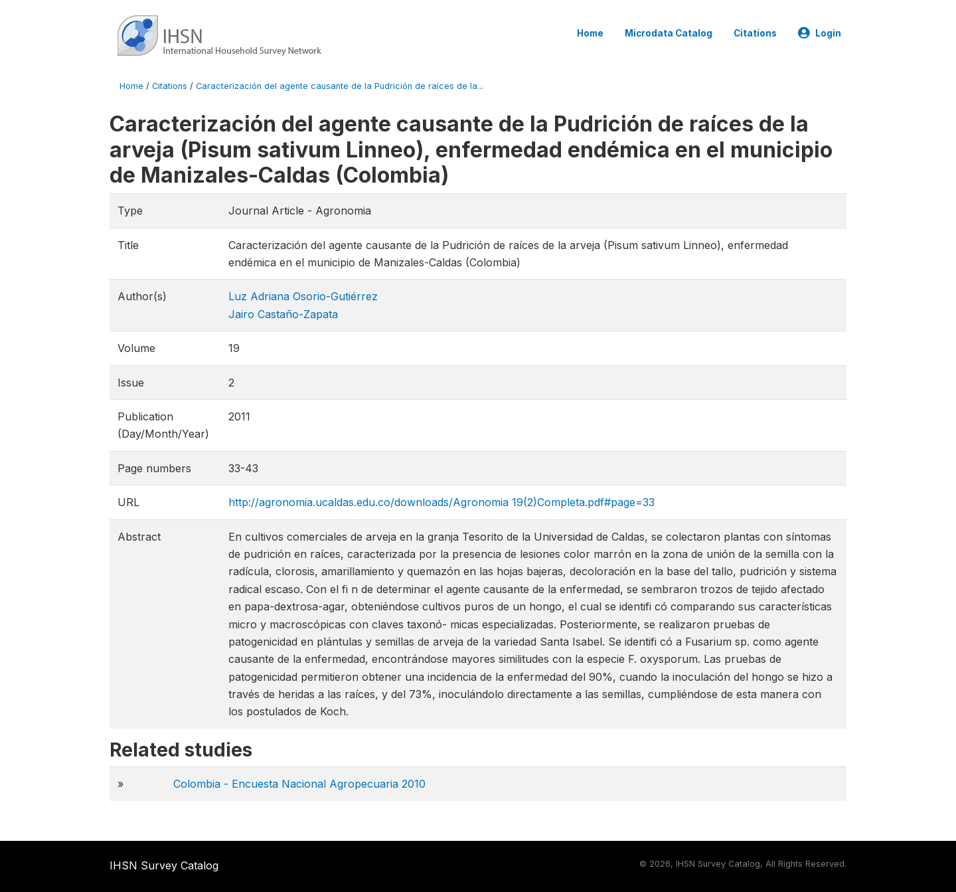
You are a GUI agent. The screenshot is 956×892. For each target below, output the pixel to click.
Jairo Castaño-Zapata (283, 314)
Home (590, 33)
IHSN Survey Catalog (164, 865)
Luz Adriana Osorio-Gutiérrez (303, 296)
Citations (755, 33)
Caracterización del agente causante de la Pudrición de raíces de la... (339, 86)
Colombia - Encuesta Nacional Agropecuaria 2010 (299, 783)
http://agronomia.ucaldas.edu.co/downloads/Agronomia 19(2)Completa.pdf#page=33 (441, 502)
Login (819, 33)
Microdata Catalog (668, 33)
